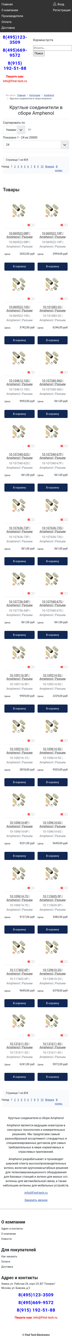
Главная (7, 4)
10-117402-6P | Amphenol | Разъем (19, 971)
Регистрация (62, 10)
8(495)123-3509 (15, 40)
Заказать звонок (36, 1200)
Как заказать (9, 1256)
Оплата (6, 22)
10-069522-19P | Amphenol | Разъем (52, 235)
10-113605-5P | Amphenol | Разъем (52, 898)
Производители (12, 16)
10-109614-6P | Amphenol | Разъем (19, 824)
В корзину (19, 266)
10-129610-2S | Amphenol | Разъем (52, 971)
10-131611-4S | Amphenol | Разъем (52, 1045)
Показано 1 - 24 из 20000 (20, 137)
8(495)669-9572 (15, 53)
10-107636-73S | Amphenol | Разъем (52, 529)
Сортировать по (14, 122)
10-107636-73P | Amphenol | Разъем (19, 529)
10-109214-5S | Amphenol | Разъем (52, 677)
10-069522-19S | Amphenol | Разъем (19, 308)
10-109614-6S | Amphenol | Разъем (52, 824)
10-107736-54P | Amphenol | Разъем (19, 603)
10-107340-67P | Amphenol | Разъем (52, 456)
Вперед (49, 166)
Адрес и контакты (12, 1228)
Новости (6, 1238)
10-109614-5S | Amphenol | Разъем (52, 750)
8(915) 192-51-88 (14, 66)
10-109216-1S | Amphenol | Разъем (19, 750)
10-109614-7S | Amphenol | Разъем (19, 898)
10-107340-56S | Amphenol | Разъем (52, 382)
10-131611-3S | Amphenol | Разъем (19, 1045)
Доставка (8, 28)
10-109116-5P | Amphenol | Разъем (19, 677)
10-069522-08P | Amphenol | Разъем (19, 235)
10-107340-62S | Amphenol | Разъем (19, 456)
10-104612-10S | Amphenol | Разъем (19, 382)
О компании (9, 10)
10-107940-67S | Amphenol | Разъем (52, 603)
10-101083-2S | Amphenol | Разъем (52, 308)
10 (42, 166)
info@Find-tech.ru (36, 1193)
